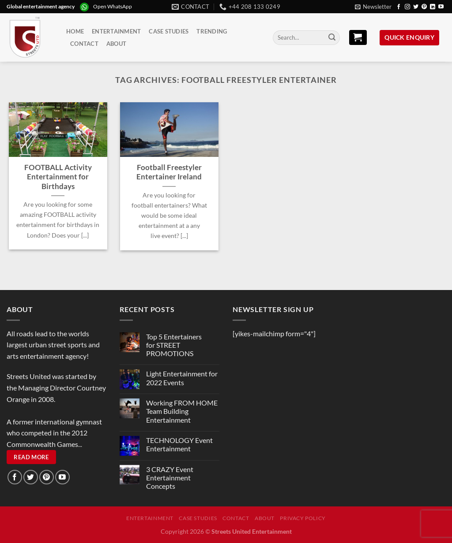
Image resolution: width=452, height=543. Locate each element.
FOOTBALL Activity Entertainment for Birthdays (58, 177)
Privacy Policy (303, 518)
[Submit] (331, 37)
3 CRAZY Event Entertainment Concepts (169, 477)
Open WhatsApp (112, 6)
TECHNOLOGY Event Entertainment (179, 444)
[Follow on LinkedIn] (432, 7)
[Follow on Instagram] (407, 7)
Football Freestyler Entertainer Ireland (169, 172)
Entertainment (116, 31)
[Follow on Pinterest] (424, 7)
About (116, 43)
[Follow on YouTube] (441, 7)
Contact (84, 43)
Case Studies (168, 31)
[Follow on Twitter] (415, 7)
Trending (211, 31)
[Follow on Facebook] (398, 7)
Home (75, 31)
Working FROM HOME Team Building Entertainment (182, 411)
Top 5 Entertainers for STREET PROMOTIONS (174, 344)
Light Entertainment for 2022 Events (182, 377)
